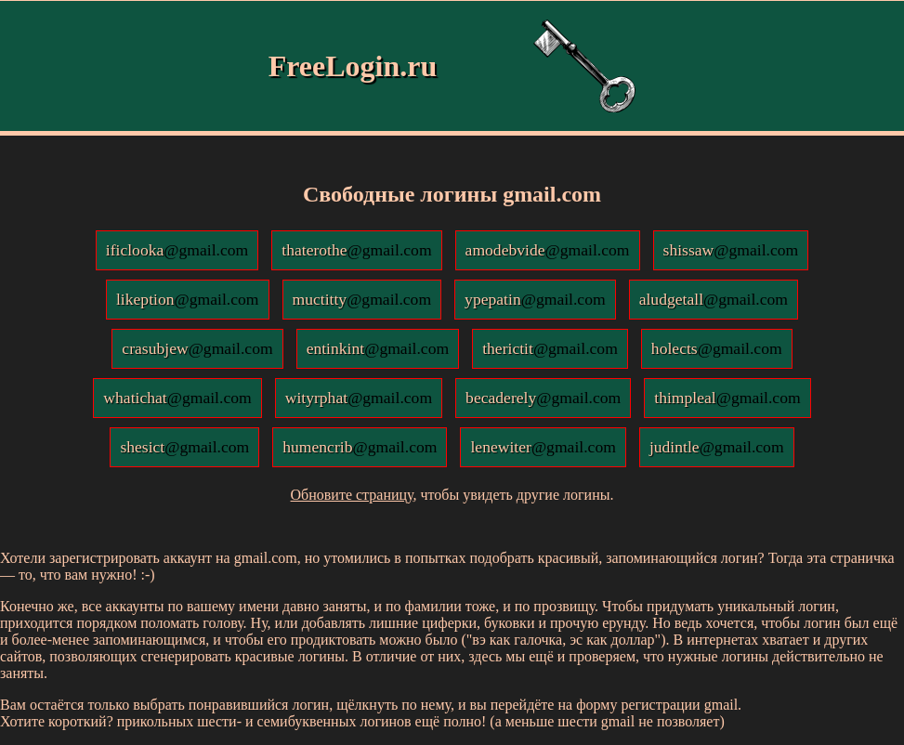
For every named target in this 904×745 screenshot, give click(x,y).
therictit (550, 348)
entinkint (378, 348)
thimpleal (727, 397)
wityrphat (358, 397)
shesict (184, 447)
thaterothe (356, 250)
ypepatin (535, 299)
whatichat (177, 397)
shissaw (731, 250)
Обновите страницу (352, 495)
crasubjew (197, 348)
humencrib (359, 447)
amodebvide (547, 250)
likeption (187, 299)
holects (716, 348)
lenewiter (542, 447)
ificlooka (177, 250)
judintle (716, 447)
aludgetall (713, 299)
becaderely (543, 397)
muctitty (362, 299)
